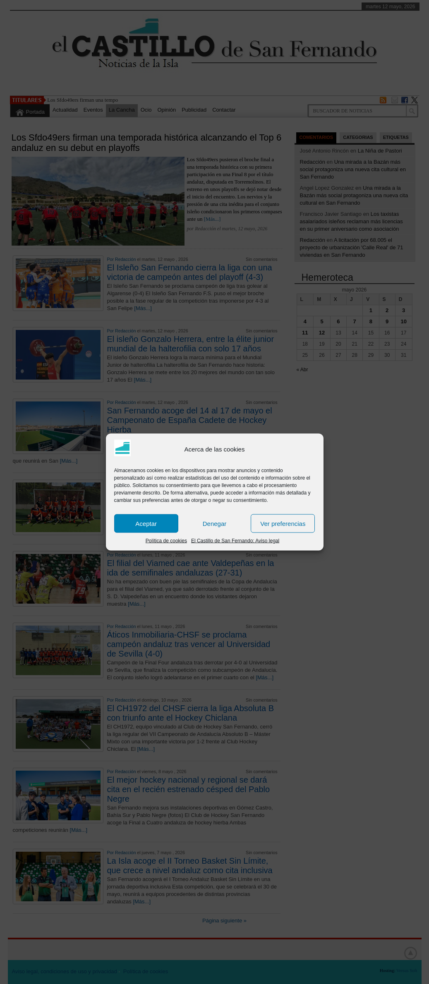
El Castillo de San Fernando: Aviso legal (235, 541)
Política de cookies (166, 541)
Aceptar (146, 523)
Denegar (215, 523)
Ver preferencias (282, 523)
